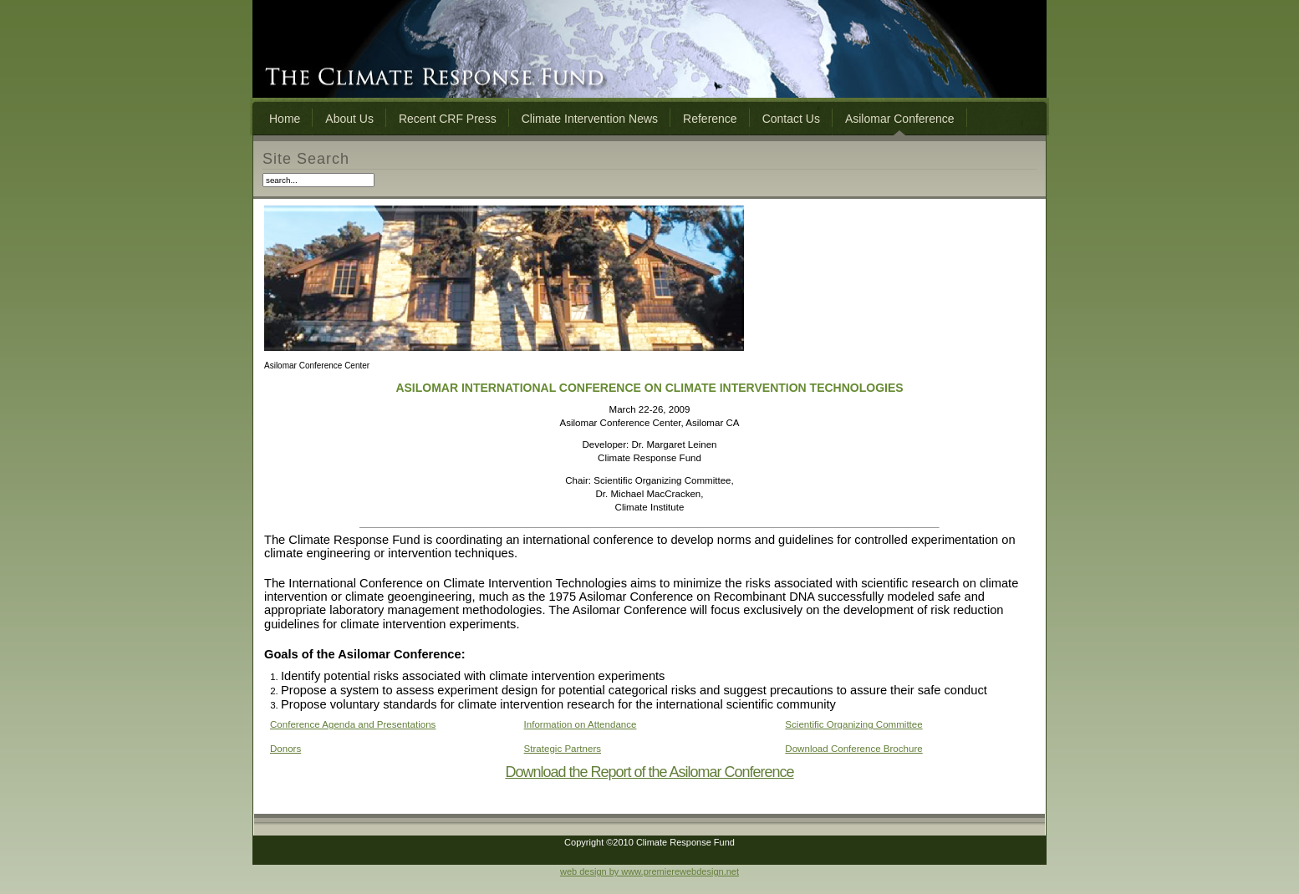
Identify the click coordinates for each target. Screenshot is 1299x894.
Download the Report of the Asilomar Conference (649, 772)
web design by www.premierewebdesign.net (649, 871)
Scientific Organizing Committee (853, 724)
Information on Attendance (580, 724)
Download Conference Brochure (853, 749)
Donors (285, 749)
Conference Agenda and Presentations (353, 724)
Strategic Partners (562, 749)
